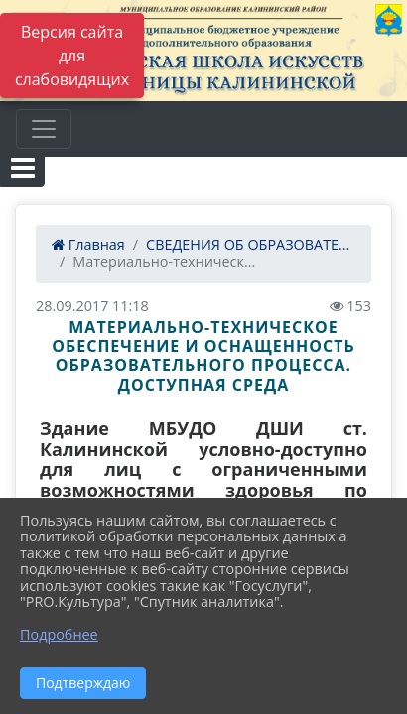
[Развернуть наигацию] (43, 129)
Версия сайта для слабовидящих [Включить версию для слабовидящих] (72, 55)
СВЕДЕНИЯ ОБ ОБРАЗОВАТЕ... (247, 244)
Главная (88, 244)
